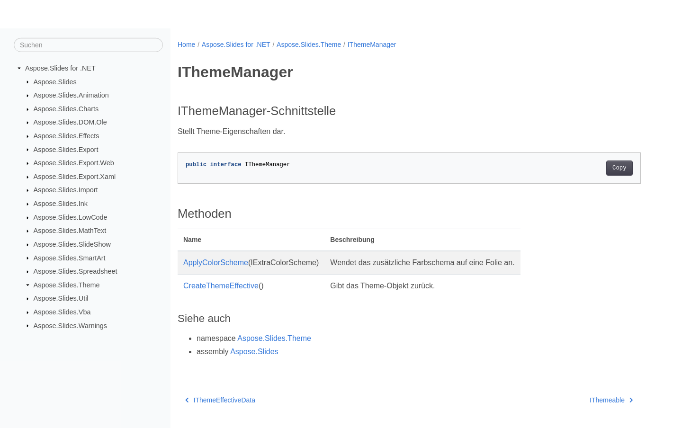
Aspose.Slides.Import (66, 190)
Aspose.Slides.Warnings (70, 325)
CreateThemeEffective (221, 286)
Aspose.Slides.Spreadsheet (75, 271)
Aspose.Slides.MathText (70, 230)
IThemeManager (372, 44)
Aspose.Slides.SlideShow (72, 244)
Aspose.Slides (55, 81)
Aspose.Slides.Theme (67, 285)
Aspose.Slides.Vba (62, 312)
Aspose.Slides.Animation (71, 95)
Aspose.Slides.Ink (61, 203)
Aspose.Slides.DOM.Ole (70, 122)
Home (186, 44)
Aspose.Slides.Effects (66, 136)
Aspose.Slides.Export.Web (74, 163)
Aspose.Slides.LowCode (71, 217)
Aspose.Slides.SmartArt (70, 257)
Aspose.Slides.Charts (66, 109)
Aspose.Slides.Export (66, 149)
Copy (619, 168)
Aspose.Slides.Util (61, 298)
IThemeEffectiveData (220, 400)
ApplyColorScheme (215, 263)
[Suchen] (88, 45)
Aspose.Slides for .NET (60, 68)
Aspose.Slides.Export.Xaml (75, 176)
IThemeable (611, 400)
